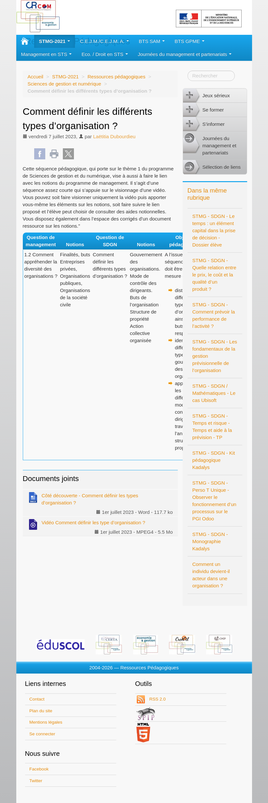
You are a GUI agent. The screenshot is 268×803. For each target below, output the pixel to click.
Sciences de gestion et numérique (64, 84)
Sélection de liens (212, 167)
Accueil (35, 76)
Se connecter (42, 733)
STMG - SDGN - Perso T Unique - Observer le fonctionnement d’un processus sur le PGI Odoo (214, 500)
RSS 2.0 (157, 699)
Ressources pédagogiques (117, 76)
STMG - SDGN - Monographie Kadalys (210, 541)
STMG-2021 (54, 41)
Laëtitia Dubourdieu (114, 136)
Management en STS (46, 54)
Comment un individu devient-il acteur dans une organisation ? (211, 574)
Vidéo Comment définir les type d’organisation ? (86, 524)
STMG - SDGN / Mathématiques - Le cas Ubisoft (214, 393)
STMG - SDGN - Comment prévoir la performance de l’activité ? (213, 315)
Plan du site (40, 710)
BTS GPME (190, 41)
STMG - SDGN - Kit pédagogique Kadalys (213, 460)
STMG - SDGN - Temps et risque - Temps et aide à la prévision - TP (212, 426)
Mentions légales (45, 722)
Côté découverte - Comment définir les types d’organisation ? (83, 498)
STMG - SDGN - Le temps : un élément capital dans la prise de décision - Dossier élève (214, 230)
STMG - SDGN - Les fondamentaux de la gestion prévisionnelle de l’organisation (214, 356)
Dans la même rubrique (207, 194)
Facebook (39, 769)
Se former (203, 110)
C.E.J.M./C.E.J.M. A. (104, 41)
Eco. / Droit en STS (104, 54)
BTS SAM (152, 41)
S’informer (204, 124)
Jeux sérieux (206, 95)
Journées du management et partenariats (185, 54)
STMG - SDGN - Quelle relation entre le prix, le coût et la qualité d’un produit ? (214, 275)
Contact (37, 699)
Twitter (35, 780)
